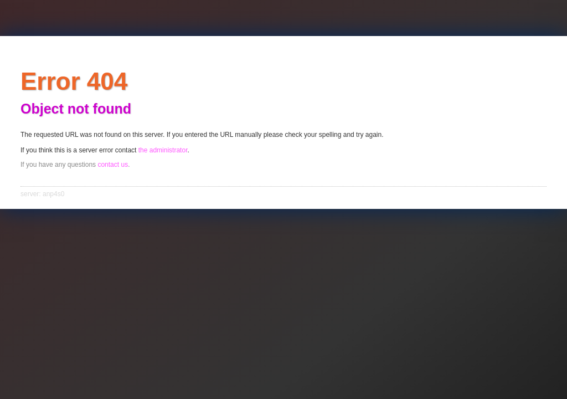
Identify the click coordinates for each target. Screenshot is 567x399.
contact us (112, 164)
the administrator (163, 150)
